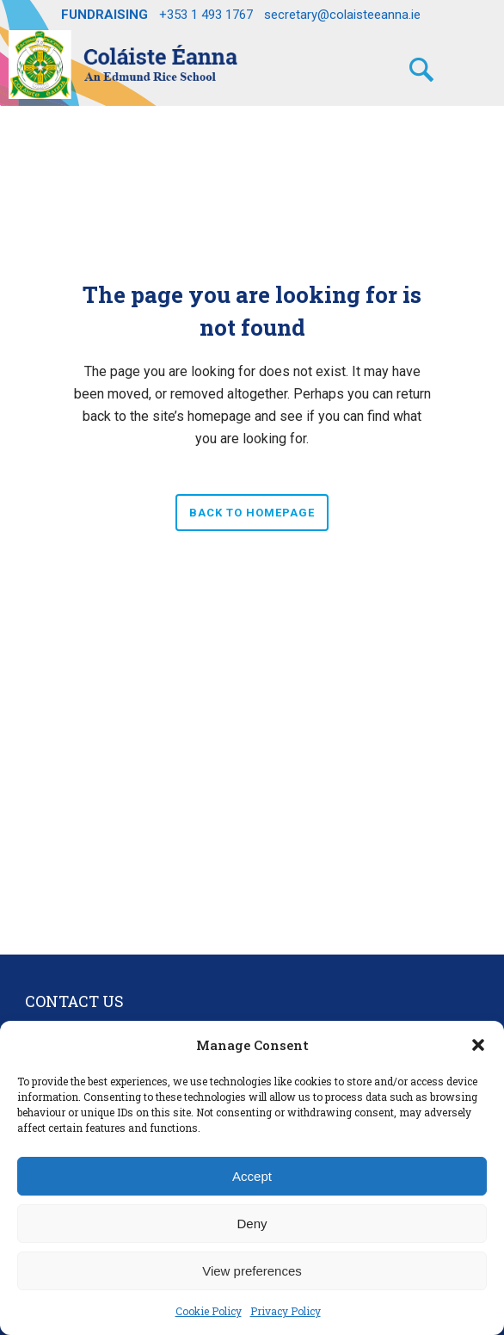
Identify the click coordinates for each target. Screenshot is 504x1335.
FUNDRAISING (104, 14)
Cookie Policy (208, 1311)
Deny (252, 1223)
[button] (478, 1045)
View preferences (252, 1271)
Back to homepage (252, 512)
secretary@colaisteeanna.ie (342, 14)
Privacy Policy (285, 1311)
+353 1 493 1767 (206, 14)
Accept (252, 1176)
